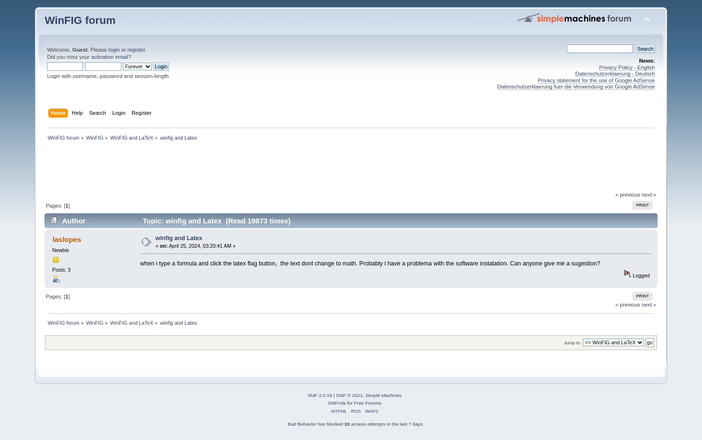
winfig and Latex (178, 238)
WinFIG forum (79, 20)
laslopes (67, 239)
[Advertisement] (351, 168)
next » (649, 195)
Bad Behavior (302, 424)
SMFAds (337, 403)
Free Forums (367, 403)
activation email (109, 57)
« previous (627, 195)
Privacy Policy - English (627, 67)
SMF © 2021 (349, 395)
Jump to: (572, 342)
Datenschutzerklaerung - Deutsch (615, 74)
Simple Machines (383, 395)
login (114, 50)
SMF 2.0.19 (319, 395)
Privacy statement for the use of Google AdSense (596, 80)
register (136, 50)
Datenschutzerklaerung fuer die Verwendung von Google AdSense (576, 86)
